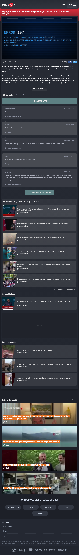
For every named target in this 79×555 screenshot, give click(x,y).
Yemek (40, 513)
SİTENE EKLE (58, 289)
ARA (62, 5)
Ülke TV (38, 550)
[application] (39, 38)
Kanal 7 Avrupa (31, 550)
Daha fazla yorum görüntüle (40, 192)
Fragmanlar (13, 507)
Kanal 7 (14, 550)
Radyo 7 (22, 550)
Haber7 (49, 550)
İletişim (4, 536)
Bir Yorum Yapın (40, 101)
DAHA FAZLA (72, 400)
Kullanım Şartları (7, 526)
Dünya (31, 507)
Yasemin (62, 550)
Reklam (4, 531)
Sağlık (48, 507)
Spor (66, 507)
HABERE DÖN (70, 289)
